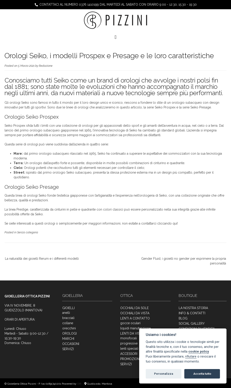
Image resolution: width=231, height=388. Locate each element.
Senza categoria (27, 232)
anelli (66, 313)
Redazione (46, 65)
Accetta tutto (202, 373)
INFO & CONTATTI (192, 313)
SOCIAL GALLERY (192, 323)
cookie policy (198, 352)
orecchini (69, 328)
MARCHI (68, 338)
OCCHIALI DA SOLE (134, 308)
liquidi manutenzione (135, 328)
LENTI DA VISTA (131, 333)
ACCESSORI (128, 354)
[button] (115, 37)
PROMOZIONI (130, 359)
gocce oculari (130, 323)
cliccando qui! (167, 223)
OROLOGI (69, 333)
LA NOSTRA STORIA (193, 308)
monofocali (128, 338)
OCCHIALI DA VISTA (134, 313)
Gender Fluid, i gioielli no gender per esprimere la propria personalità (183, 261)
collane (67, 323)
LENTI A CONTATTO (135, 318)
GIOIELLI (68, 308)
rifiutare (190, 356)
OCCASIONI (70, 344)
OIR (79, 383)
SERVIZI (68, 349)
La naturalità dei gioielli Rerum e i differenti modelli (42, 258)
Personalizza (163, 373)
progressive (129, 343)
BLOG (183, 318)
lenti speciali (129, 348)
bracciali (68, 318)
